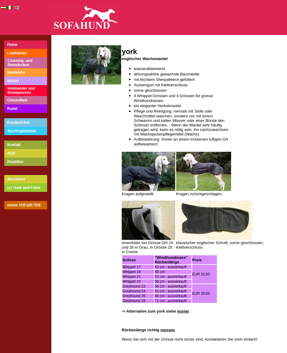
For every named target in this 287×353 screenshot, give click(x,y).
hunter (183, 311)
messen (167, 330)
